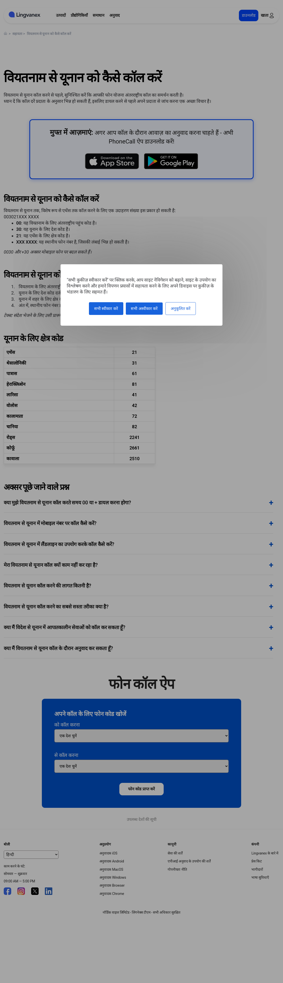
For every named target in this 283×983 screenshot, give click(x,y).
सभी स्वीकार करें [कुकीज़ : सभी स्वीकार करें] (106, 308)
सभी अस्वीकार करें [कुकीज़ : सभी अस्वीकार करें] (144, 308)
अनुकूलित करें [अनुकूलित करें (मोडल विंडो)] (181, 308)
